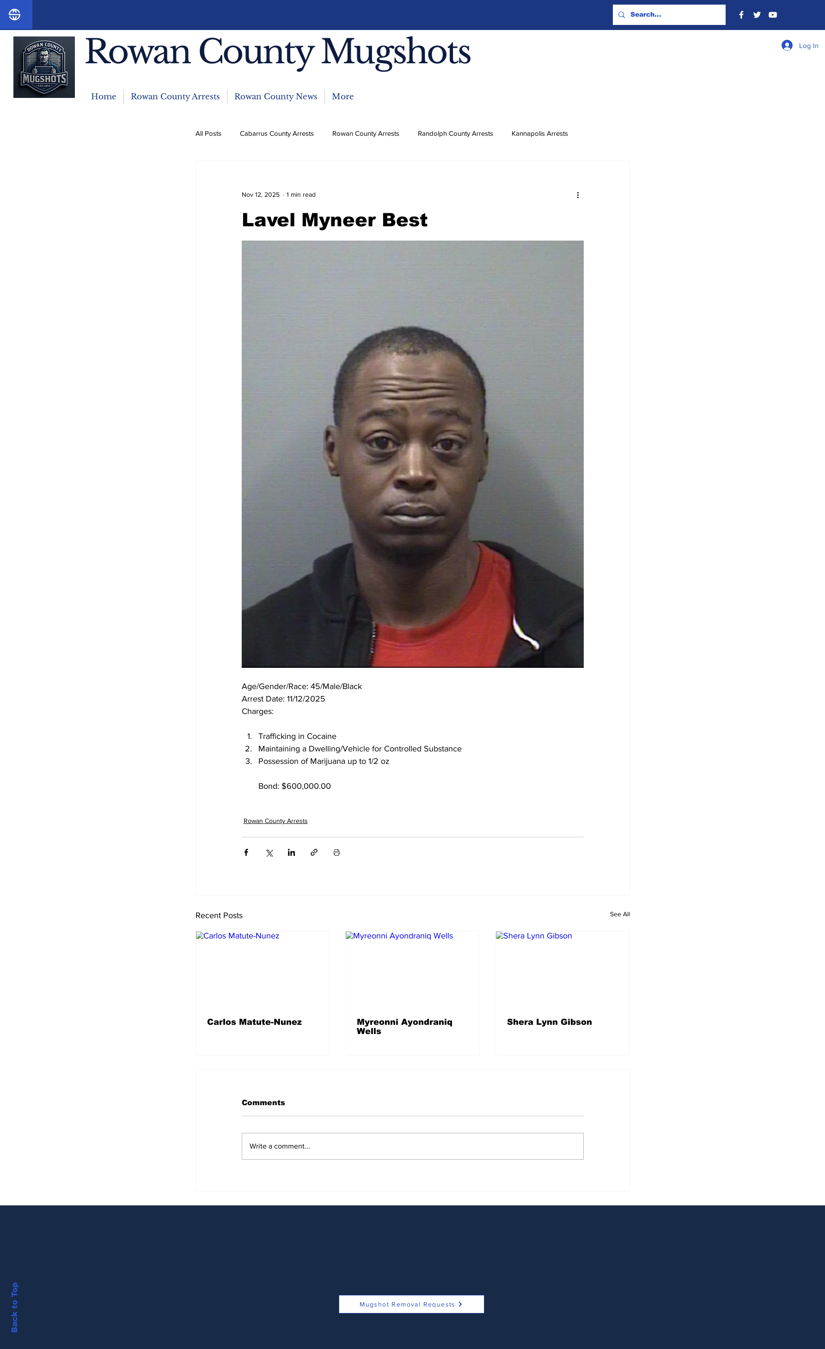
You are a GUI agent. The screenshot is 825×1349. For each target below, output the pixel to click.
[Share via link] (314, 852)
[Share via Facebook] (246, 852)
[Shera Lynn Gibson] (562, 969)
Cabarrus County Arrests (277, 133)
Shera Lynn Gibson (549, 1022)
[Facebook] (741, 15)
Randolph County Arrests (455, 133)
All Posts (208, 133)
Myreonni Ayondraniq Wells (404, 1026)
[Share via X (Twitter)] (268, 852)
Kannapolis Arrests (540, 133)
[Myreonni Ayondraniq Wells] (412, 969)
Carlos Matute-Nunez (254, 1022)
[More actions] (578, 194)
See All (620, 914)
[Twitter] (757, 15)
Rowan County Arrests (365, 133)
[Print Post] (336, 852)
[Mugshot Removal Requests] (411, 1304)
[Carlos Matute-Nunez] (263, 969)
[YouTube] (773, 15)
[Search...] (668, 15)
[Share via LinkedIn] (291, 852)
